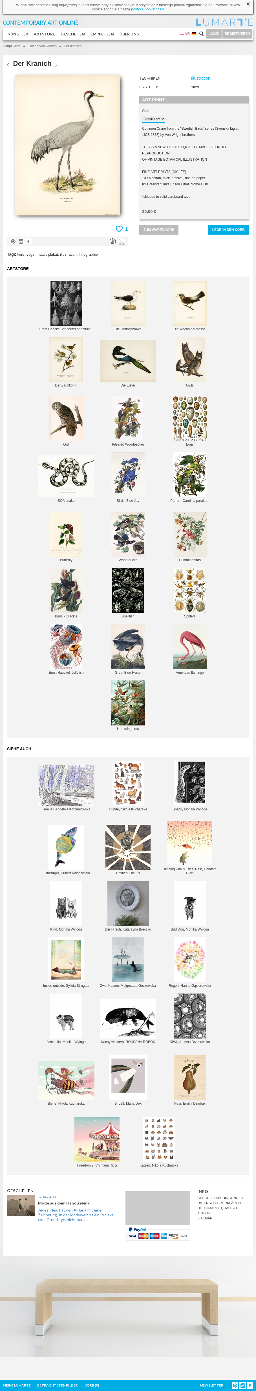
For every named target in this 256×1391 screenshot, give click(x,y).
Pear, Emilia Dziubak (190, 1080)
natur (41, 254)
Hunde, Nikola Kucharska (128, 786)
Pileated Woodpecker (128, 421)
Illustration (200, 78)
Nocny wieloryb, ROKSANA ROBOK (128, 1021)
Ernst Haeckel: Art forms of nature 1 (66, 306)
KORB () (92, 1385)
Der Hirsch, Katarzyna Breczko (128, 906)
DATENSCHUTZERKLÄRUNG (220, 1203)
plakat (53, 254)
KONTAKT (205, 1213)
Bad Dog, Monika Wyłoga (190, 906)
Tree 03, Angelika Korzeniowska (66, 788)
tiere (20, 254)
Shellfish (128, 593)
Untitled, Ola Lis (128, 850)
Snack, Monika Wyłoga (190, 786)
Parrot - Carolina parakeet (189, 477)
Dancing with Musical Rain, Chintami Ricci (189, 848)
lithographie (88, 254)
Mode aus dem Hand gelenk (64, 1203)
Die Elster (128, 363)
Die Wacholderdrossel (190, 306)
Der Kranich (72, 46)
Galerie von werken (42, 46)
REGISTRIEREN (237, 34)
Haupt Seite (12, 46)
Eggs (190, 421)
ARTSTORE (44, 34)
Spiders (190, 593)
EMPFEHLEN (102, 34)
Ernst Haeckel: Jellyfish (66, 649)
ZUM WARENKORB (159, 230)
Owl (66, 421)
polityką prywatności (147, 9)
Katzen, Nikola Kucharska (159, 1142)
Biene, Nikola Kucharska (66, 1083)
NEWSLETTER (211, 1385)
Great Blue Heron (128, 649)
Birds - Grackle (66, 593)
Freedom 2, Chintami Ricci (97, 1142)
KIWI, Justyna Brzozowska (190, 1019)
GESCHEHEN (73, 34)
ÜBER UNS (129, 34)
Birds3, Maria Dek (128, 1080)
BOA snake (66, 479)
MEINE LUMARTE (17, 1385)
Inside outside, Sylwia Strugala (66, 962)
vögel (31, 254)
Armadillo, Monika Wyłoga (66, 1019)
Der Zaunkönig (66, 362)
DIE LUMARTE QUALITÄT (217, 1208)
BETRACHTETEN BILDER (57, 1385)
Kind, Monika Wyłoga (66, 906)
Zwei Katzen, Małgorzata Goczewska (128, 962)
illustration (68, 254)
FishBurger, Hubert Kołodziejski (66, 850)
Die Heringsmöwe (128, 306)
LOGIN (214, 34)
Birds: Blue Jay (128, 477)
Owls (190, 362)
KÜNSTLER (18, 34)
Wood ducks (128, 537)
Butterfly (66, 537)
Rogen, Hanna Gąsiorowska (190, 962)
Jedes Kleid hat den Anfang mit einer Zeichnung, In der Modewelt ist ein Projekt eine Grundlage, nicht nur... (75, 1215)
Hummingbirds (190, 537)
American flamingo (190, 649)
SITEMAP (204, 1218)
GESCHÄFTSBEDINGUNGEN (220, 1198)
